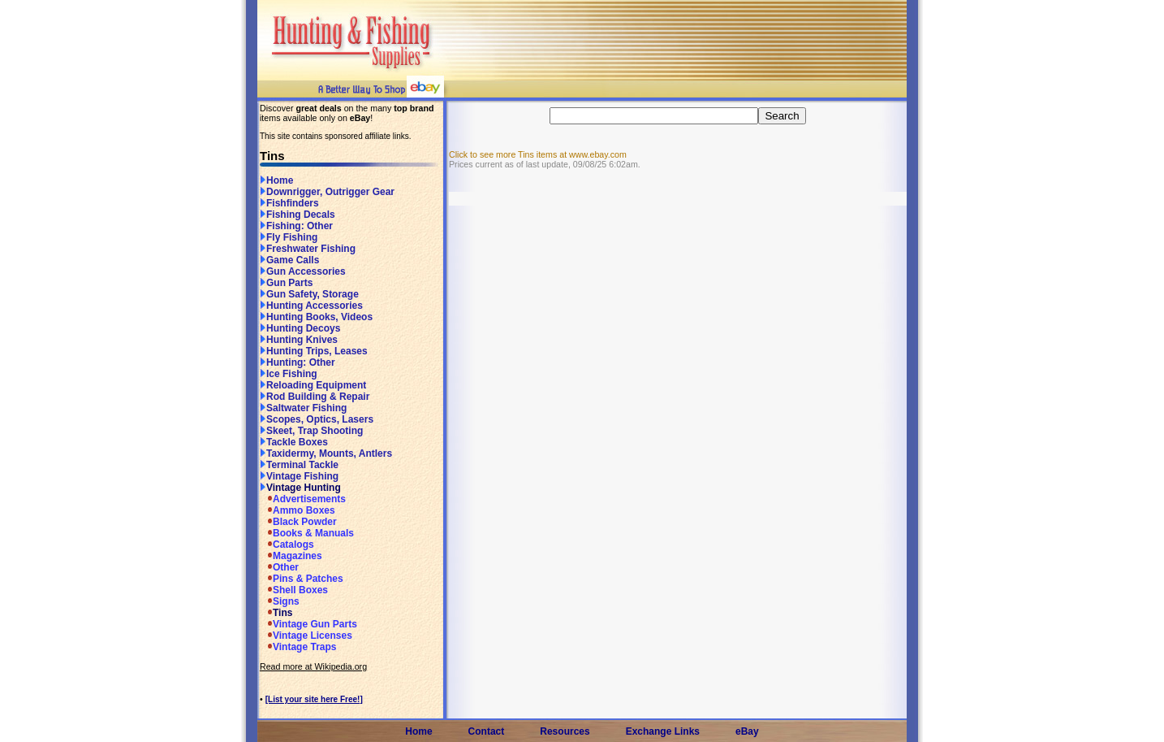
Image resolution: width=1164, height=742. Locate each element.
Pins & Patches (301, 578)
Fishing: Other (296, 226)
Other (279, 567)
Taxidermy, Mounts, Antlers (326, 453)
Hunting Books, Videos (316, 317)
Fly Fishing (288, 237)
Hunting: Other (297, 362)
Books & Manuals (307, 533)
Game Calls (289, 260)
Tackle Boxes (294, 442)
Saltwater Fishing (303, 408)
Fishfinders (289, 203)
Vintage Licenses (306, 635)
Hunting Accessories (311, 305)
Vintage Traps (298, 647)
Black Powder (298, 521)
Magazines (291, 556)
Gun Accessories (303, 271)
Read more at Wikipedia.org (313, 666)
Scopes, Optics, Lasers (316, 419)
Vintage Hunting (300, 487)
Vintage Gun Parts (308, 624)
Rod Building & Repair (314, 396)
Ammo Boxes (297, 510)
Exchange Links (663, 731)
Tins (276, 612)
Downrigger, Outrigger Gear (327, 191)
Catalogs (287, 544)
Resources (564, 731)
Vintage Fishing (299, 476)
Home (276, 180)
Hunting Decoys (300, 328)
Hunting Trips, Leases (314, 351)
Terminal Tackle (299, 465)
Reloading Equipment (313, 385)
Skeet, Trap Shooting (311, 430)
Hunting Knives (299, 339)
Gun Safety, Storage (309, 294)
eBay (747, 731)
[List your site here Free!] (314, 699)
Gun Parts (286, 283)
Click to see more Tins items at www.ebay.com (538, 154)
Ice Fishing (288, 374)
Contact (486, 731)
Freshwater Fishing (308, 248)
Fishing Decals (297, 214)
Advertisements (303, 499)
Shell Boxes (294, 590)
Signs (280, 601)
